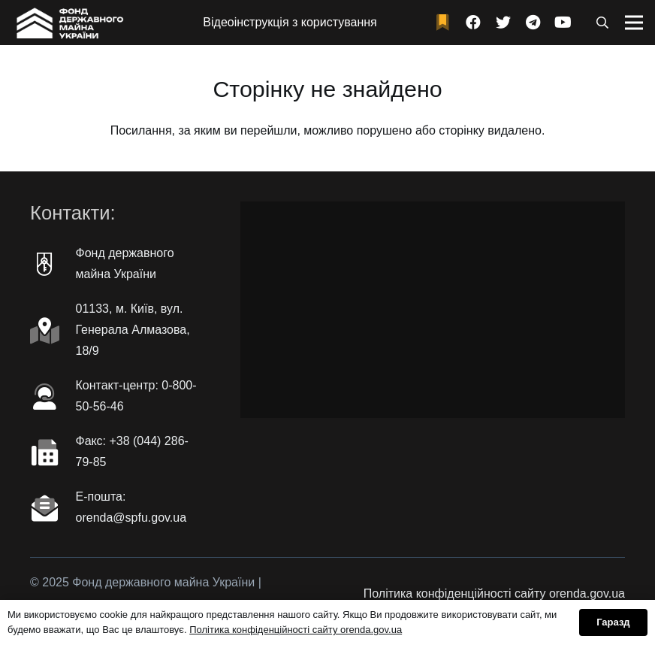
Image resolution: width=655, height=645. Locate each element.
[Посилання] (68, 22)
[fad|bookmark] (446, 23)
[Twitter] (503, 23)
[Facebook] (473, 23)
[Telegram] (533, 23)
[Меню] (634, 22)
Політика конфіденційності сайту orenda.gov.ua (494, 593)
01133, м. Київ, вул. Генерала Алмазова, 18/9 (133, 329)
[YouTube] (563, 23)
